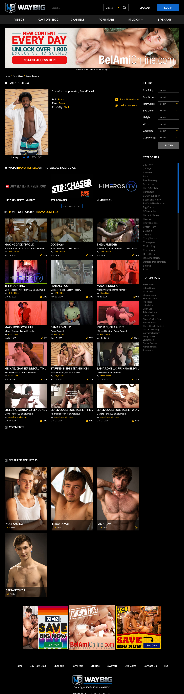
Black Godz (105, 293)
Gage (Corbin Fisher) (153, 319)
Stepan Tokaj (15, 590)
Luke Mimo (148, 305)
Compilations (150, 238)
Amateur (148, 172)
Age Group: (149, 97)
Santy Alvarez (149, 336)
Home (7, 76)
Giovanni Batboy (151, 332)
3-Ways (147, 168)
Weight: (147, 124)
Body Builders (151, 222)
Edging (147, 265)
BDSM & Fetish (151, 195)
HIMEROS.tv (13, 251)
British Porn (149, 226)
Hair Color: (149, 103)
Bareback (148, 191)
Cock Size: (148, 130)
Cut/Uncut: (149, 137)
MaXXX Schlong (151, 329)
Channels (58, 665)
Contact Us (150, 665)
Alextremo (148, 350)
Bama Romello (32, 76)
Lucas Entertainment (17, 417)
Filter (168, 145)
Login (168, 7)
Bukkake (148, 230)
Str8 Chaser (105, 375)
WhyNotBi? (59, 375)
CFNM (147, 234)
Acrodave (105, 523)
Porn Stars (18, 76)
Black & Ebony (151, 215)
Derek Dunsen (150, 343)
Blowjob (147, 218)
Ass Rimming (150, 180)
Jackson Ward (150, 298)
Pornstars (77, 665)
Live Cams (130, 665)
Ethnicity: (148, 90)
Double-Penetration (154, 261)
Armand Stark (150, 346)
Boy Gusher (59, 334)
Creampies (149, 242)
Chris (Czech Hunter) (153, 325)
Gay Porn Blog (38, 665)
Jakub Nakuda (150, 312)
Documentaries (151, 257)
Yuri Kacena (14, 523)
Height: (147, 117)
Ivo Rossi (147, 301)
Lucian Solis (148, 315)
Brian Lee (147, 308)
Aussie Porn (149, 184)
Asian (146, 176)
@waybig (112, 665)
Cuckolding (149, 246)
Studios (95, 665)
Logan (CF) (148, 339)
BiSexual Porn (150, 211)
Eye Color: (149, 110)
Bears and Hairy (152, 199)
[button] (112, 7)
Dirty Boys (149, 253)
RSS (166, 665)
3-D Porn (148, 164)
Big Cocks (148, 207)
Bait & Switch (150, 187)
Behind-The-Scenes (154, 203)
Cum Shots (149, 250)
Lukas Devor (61, 523)
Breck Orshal (149, 322)
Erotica (147, 269)
